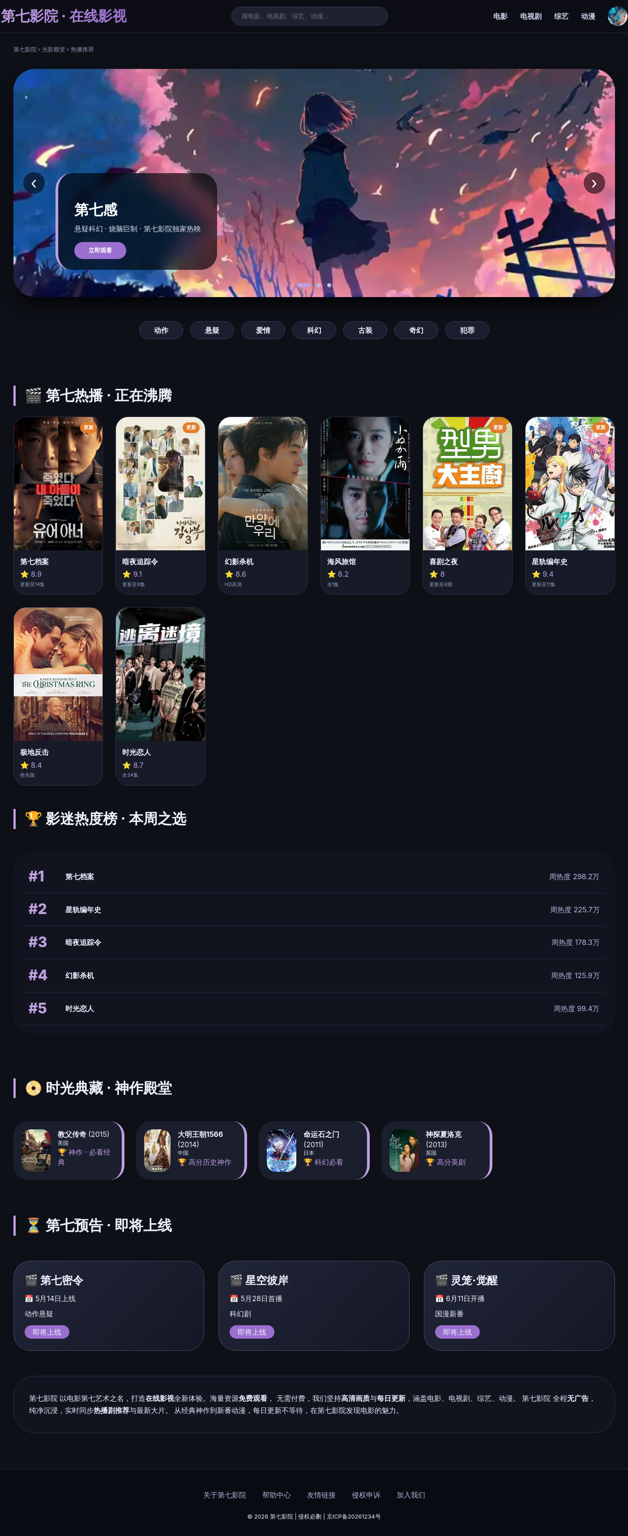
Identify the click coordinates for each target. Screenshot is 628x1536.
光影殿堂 (53, 49)
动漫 (588, 16)
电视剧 (531, 16)
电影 (500, 16)
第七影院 (25, 49)
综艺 (561, 16)
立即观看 (100, 250)
